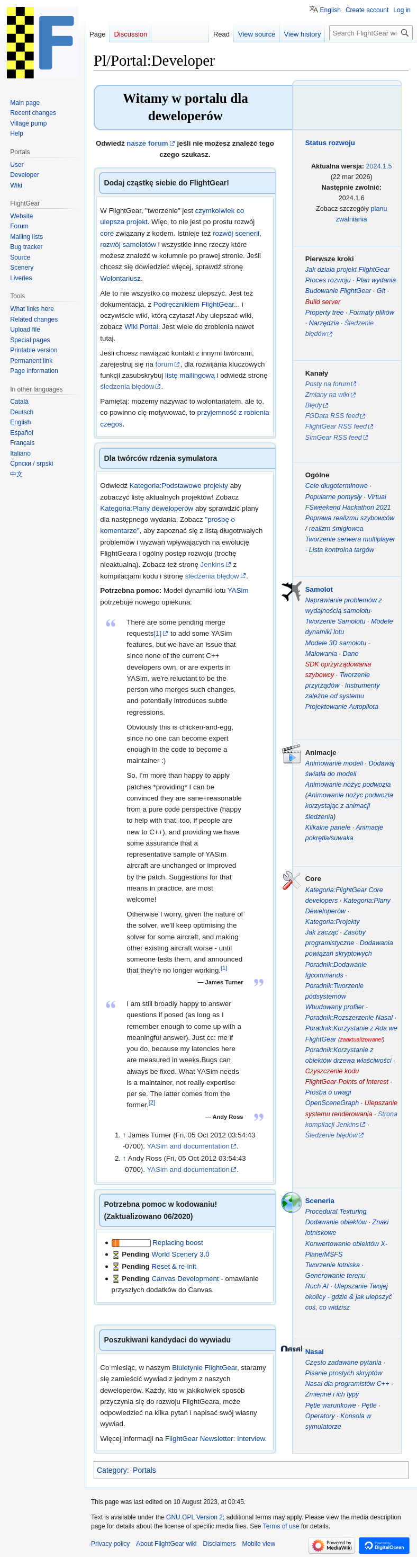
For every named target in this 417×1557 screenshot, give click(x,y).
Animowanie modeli (334, 763)
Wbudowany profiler (334, 1007)
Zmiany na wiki (327, 394)
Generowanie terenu (335, 1275)
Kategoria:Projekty (332, 922)
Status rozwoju (330, 143)
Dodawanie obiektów (336, 1222)
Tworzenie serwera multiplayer (350, 539)
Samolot (319, 589)
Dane (350, 653)
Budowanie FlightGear (338, 291)
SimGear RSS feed (333, 437)
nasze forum (147, 143)
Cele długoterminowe (336, 486)
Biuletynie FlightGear (204, 1368)
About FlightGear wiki (166, 1543)
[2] (152, 1102)
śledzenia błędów (127, 386)
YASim (238, 590)
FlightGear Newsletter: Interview (215, 1439)
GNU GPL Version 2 (194, 1517)
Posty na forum (327, 384)
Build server (323, 302)
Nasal (314, 1352)
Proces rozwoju (328, 280)
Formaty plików (371, 312)
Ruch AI (317, 1286)
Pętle (369, 1405)
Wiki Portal (141, 327)
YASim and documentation (188, 1146)
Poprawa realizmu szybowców (350, 518)
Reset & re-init (173, 1266)
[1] (157, 633)
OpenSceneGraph (332, 1103)
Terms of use (281, 1526)
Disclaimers (219, 1543)
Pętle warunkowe (330, 1405)
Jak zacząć (321, 932)
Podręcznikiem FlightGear (193, 304)
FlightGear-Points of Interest (346, 1082)
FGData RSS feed (332, 416)
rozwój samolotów (128, 244)
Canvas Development (185, 1279)
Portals (144, 1470)
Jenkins (212, 564)
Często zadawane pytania (343, 1362)
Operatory (320, 1416)
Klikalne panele (327, 827)
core (108, 233)
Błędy (313, 405)
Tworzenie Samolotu (335, 621)
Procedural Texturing (336, 1211)
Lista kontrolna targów (341, 550)
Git (381, 291)
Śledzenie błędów (331, 1135)
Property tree (324, 312)
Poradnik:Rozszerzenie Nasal (349, 1017)
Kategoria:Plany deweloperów (146, 508)
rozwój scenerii (236, 233)
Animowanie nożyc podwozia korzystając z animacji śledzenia (349, 805)
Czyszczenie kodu (332, 1071)
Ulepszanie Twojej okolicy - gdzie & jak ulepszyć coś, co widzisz (348, 1297)
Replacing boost (177, 1243)
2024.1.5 (379, 166)
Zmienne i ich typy (332, 1394)
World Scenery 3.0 (180, 1254)
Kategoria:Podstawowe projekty (179, 486)
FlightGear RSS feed (336, 426)
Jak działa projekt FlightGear (347, 269)
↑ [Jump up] (124, 1135)
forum (165, 364)
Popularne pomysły (333, 497)
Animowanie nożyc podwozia (348, 784)
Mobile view (258, 1543)
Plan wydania (376, 280)
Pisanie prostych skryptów (344, 1373)
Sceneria (319, 1201)
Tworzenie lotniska (332, 1265)
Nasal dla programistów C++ (347, 1383)
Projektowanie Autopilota (341, 706)
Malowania (321, 653)
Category (112, 1470)
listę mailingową (190, 375)
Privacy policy (110, 1543)
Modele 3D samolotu (336, 643)
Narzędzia (324, 323)
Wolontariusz (120, 278)
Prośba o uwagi (328, 1092)
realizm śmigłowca (336, 528)
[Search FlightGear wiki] (371, 32)
